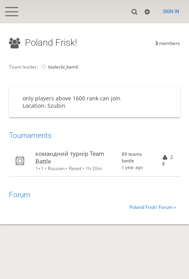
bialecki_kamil (58, 67)
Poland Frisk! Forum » (153, 207)
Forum (19, 195)
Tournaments (30, 135)
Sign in (171, 11)
